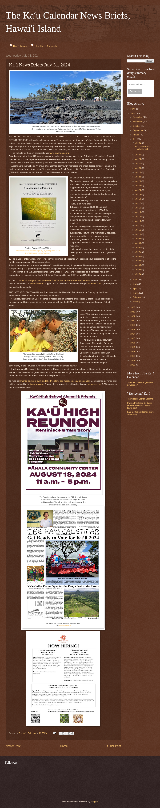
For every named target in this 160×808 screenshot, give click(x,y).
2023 (133, 307)
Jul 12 (138, 225)
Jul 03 (138, 265)
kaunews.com (36, 283)
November (138, 121)
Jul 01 (138, 274)
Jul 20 (138, 190)
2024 (133, 113)
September (138, 130)
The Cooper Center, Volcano (140, 399)
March (136, 293)
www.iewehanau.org (59, 153)
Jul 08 (138, 243)
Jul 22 (138, 185)
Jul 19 (138, 194)
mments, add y (26, 280)
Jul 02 (138, 269)
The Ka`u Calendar (46, 46)
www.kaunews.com (65, 626)
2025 (133, 109)
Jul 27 (138, 163)
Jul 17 (138, 203)
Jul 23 (138, 181)
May (135, 284)
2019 (133, 325)
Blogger (94, 801)
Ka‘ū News (20, 46)
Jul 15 (138, 212)
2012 (133, 356)
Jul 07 (138, 247)
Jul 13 (138, 221)
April (135, 288)
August (136, 135)
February (137, 297)
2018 (133, 329)
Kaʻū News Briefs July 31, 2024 (143, 147)
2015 (133, 343)
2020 (133, 320)
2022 (133, 312)
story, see (58, 280)
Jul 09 (138, 238)
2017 (133, 334)
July (135, 139)
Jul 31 (138, 143)
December (138, 117)
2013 (133, 351)
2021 (133, 316)
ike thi (49, 280)
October (137, 126)
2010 (133, 365)
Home (64, 746)
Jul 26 (138, 168)
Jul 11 (138, 230)
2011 (133, 360)
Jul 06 (138, 252)
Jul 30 (138, 155)
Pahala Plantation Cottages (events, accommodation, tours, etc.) (139, 405)
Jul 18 (138, 199)
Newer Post (13, 746)
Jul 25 (138, 172)
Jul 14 (138, 216)
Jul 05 (138, 256)
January (137, 301)
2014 (133, 347)
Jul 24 (138, 177)
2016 (133, 338)
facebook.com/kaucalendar (77, 280)
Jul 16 (138, 208)
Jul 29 (138, 159)
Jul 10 (138, 234)
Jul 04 (138, 260)
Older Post (114, 746)
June (135, 279)
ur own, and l (40, 280)
